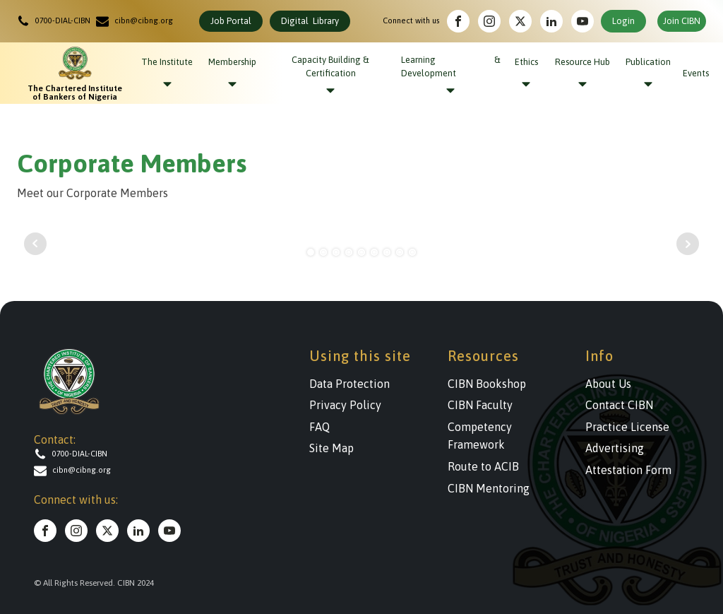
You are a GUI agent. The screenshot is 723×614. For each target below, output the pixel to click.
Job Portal (230, 21)
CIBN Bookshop (487, 383)
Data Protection (349, 383)
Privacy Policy (345, 404)
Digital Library (310, 21)
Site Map (331, 448)
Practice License (627, 426)
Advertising (614, 448)
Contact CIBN (619, 404)
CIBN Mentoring (489, 488)
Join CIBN (681, 21)
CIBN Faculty (480, 404)
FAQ (319, 426)
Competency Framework (480, 435)
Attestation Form (628, 470)
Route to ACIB (483, 466)
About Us (608, 383)
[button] (56, 21)
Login (623, 21)
